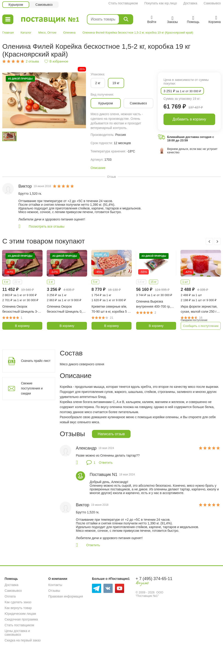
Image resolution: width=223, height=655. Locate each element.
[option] (44, 100)
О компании (57, 579)
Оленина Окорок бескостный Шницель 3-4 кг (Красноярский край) (21, 309)
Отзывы (54, 590)
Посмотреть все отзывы (46, 226)
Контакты (55, 585)
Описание (98, 168)
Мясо (42, 32)
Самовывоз (212, 3)
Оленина (69, 32)
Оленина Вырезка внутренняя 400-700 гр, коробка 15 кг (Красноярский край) (153, 304)
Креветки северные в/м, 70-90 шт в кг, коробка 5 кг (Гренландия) (110, 309)
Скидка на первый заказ (23, 640)
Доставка (190, 3)
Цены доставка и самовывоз (17, 632)
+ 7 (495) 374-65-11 (154, 578)
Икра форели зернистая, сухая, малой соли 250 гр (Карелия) (199, 309)
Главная (8, 32)
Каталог (25, 32)
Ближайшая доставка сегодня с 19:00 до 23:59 (190, 138)
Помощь (11, 579)
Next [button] (217, 241)
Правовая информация (65, 596)
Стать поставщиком (123, 3)
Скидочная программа (21, 619)
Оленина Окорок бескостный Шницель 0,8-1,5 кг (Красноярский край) (66, 309)
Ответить (106, 462)
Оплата (10, 596)
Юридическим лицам (20, 613)
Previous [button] (209, 241)
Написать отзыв (111, 434)
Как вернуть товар (18, 608)
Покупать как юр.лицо (160, 3)
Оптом (51, 32)
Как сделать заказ (18, 602)
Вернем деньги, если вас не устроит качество (192, 150)
